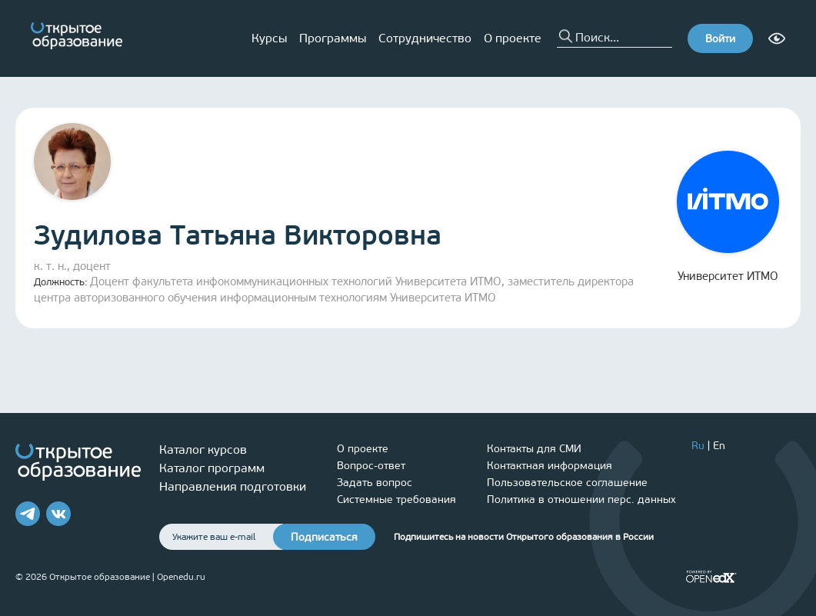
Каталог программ (212, 468)
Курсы (269, 38)
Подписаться (324, 537)
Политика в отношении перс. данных (581, 499)
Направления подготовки (232, 486)
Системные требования (396, 499)
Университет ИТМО (728, 217)
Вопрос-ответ (371, 465)
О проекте (512, 38)
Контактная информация (549, 465)
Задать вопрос (374, 482)
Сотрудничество (424, 38)
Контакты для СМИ (534, 448)
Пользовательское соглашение (567, 482)
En (719, 445)
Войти (720, 38)
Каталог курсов (203, 449)
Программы (332, 38)
